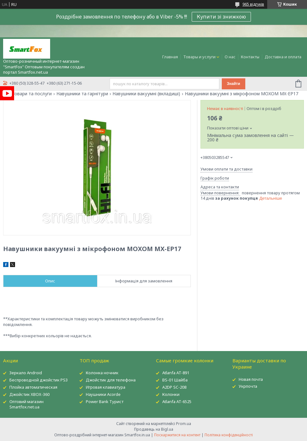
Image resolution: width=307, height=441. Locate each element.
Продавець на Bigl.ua (153, 429)
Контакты (250, 57)
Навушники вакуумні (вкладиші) (146, 94)
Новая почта (251, 379)
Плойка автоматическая (33, 387)
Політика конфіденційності (229, 435)
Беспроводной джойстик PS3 (38, 380)
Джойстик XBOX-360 (29, 394)
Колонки (171, 394)
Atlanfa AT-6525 (176, 401)
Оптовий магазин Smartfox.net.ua (26, 404)
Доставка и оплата (283, 57)
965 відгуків (253, 4)
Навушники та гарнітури (82, 94)
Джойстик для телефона (111, 380)
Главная (170, 57)
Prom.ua (183, 423)
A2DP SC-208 (174, 387)
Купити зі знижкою (221, 16)
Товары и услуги (199, 57)
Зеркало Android (25, 372)
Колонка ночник (102, 372)
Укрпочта (248, 386)
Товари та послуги (32, 94)
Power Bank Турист (104, 401)
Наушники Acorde (103, 394)
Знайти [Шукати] (233, 83)
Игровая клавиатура (105, 387)
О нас (230, 57)
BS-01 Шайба (175, 380)
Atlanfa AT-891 (175, 372)
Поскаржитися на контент (177, 435)
